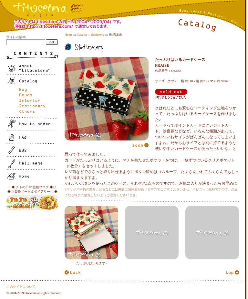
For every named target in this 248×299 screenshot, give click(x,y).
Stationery (97, 34)
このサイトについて (21, 286)
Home (68, 34)
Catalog (82, 34)
